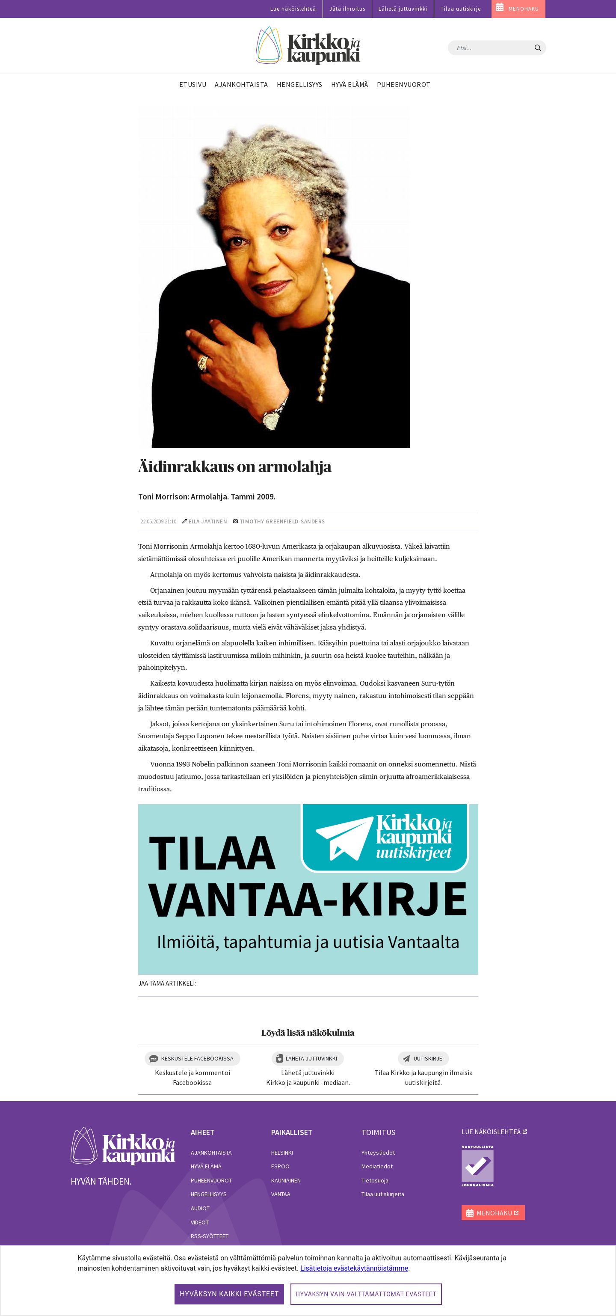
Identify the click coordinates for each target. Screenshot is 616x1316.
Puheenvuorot (211, 1180)
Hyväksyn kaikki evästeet (229, 1294)
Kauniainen (286, 1180)
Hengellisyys (209, 1194)
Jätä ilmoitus (347, 8)
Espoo (280, 1166)
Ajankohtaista (211, 1152)
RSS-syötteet (209, 1236)
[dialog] (308, 1280)
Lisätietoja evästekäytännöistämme (354, 1268)
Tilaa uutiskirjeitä (382, 1194)
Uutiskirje (428, 1058)
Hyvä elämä (206, 1166)
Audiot (200, 1208)
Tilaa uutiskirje (461, 8)
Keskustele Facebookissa (197, 1058)
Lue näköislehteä (293, 8)
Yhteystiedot (378, 1152)
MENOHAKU (524, 8)
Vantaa (280, 1194)
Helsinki (282, 1152)
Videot (200, 1222)
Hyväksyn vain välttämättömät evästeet (366, 1294)
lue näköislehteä (491, 1131)
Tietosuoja (374, 1180)
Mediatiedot (377, 1166)
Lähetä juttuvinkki (403, 8)
